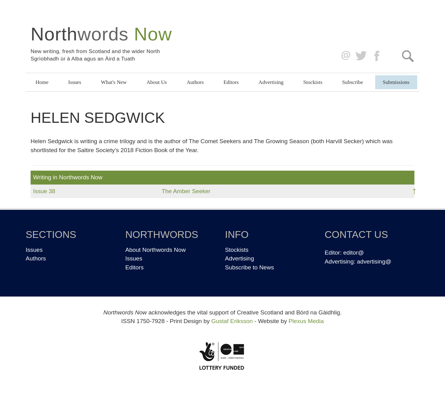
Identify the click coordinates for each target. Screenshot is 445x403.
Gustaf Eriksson (232, 321)
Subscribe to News (249, 267)
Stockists (312, 82)
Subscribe (352, 82)
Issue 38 (44, 191)
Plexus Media (306, 321)
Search (407, 56)
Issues (74, 82)
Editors (231, 82)
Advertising (271, 82)
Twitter (360, 56)
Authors (195, 82)
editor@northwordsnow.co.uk (344, 56)
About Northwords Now (155, 250)
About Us (156, 82)
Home (42, 82)
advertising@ (374, 261)
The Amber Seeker (186, 191)
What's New (114, 82)
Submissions (396, 82)
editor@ (353, 252)
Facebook (377, 56)
